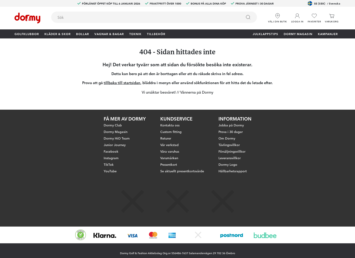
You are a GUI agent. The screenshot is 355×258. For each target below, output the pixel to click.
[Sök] (248, 17)
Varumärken (169, 158)
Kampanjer (328, 34)
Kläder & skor (57, 34)
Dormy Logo (227, 164)
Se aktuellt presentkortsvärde (182, 171)
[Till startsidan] (27, 18)
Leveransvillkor (229, 158)
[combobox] (154, 17)
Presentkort (168, 164)
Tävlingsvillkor (229, 144)
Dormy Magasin (298, 34)
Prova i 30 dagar (230, 131)
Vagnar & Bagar (109, 34)
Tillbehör (156, 34)
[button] (297, 18)
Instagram (111, 158)
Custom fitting (171, 131)
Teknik (135, 34)
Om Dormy (226, 138)
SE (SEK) (324, 3)
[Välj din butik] (277, 18)
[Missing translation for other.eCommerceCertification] (80, 235)
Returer (165, 138)
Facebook (111, 151)
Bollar (82, 34)
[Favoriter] (314, 18)
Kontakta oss (170, 125)
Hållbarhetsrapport (232, 171)
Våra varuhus (169, 151)
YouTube (110, 171)
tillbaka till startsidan (122, 82)
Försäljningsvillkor (231, 151)
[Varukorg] (332, 18)
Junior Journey (115, 144)
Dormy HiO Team (117, 138)
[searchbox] (143, 17)
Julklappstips (265, 34)
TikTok (109, 164)
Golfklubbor (26, 34)
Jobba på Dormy (231, 125)
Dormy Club (113, 125)
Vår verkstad (169, 144)
